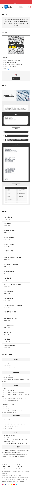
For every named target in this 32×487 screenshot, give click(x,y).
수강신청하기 (16, 78)
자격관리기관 (19, 466)
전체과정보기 (19, 468)
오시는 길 (4, 468)
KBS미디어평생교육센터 (8, 1)
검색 (29, 7)
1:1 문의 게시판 (22, 21)
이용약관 (18, 464)
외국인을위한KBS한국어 (16, 3)
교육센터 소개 (5, 464)
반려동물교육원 (24, 1)
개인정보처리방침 (6, 466)
